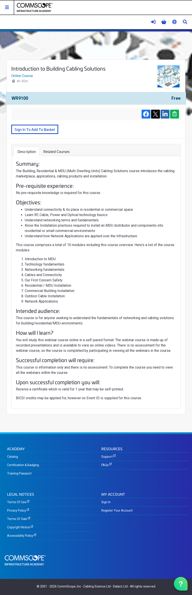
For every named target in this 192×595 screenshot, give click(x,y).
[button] (7, 7)
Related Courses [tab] (56, 151)
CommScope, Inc (69, 586)
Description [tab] (26, 151)
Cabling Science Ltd (97, 586)
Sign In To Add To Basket (35, 129)
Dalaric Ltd (120, 586)
